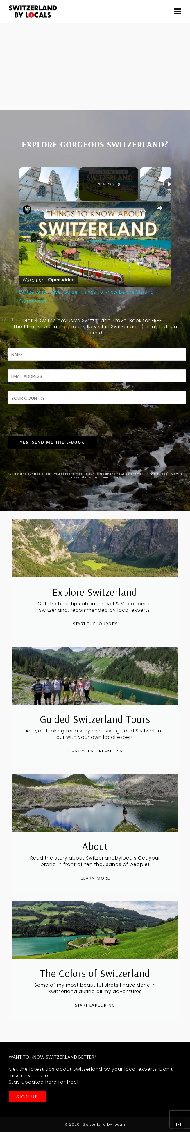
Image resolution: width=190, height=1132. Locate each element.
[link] (28, 211)
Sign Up (27, 1096)
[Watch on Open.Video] (48, 278)
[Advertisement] (95, 66)
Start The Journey (95, 624)
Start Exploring (95, 1005)
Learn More (95, 878)
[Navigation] (177, 11)
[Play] (169, 184)
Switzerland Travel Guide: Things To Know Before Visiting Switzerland (94, 210)
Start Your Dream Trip (95, 751)
